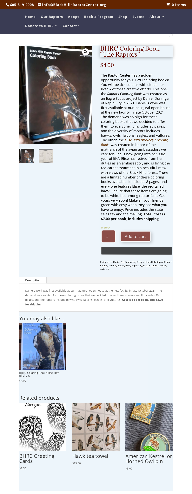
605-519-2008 (22, 4)
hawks (120, 265)
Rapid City (136, 265)
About (155, 17)
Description (33, 280)
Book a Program (98, 17)
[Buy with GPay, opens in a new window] (138, 251)
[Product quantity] (113, 236)
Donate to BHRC (39, 26)
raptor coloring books (154, 265)
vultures (104, 269)
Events (138, 17)
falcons (112, 265)
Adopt (73, 17)
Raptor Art (118, 262)
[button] (85, 51)
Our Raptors (52, 17)
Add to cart (136, 236)
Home (30, 17)
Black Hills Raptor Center (158, 262)
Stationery (130, 262)
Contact (70, 26)
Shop (122, 17)
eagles (103, 265)
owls (127, 265)
